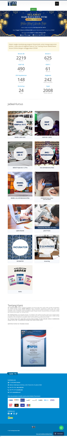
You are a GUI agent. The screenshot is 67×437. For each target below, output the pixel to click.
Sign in (33, 9)
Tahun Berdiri (48, 93)
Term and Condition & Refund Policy (44, 434)
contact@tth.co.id (16, 392)
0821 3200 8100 (20, 387)
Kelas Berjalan (48, 82)
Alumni (21, 60)
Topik (21, 93)
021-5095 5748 (19, 389)
